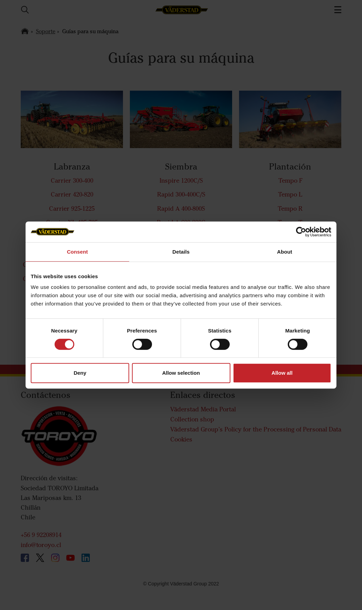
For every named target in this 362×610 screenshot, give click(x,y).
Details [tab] (181, 252)
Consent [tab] (77, 252)
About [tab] (284, 252)
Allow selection (181, 373)
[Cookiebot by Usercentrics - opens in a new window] (301, 232)
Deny (80, 373)
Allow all (282, 373)
